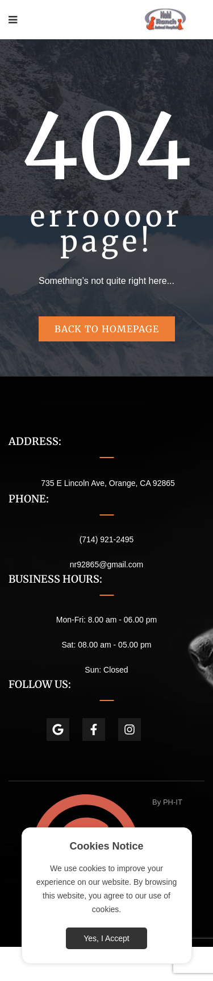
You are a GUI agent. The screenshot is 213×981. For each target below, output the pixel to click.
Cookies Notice (106, 846)
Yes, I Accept (106, 938)
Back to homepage (107, 329)
